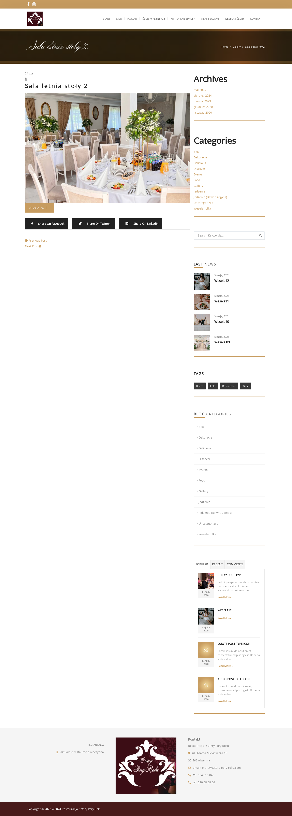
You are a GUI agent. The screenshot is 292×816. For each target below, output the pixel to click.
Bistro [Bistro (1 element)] (199, 386)
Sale (111, 18)
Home (224, 46)
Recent (217, 564)
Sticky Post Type (230, 575)
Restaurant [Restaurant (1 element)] (229, 386)
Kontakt (255, 18)
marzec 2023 (202, 101)
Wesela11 (221, 301)
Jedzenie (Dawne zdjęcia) (210, 197)
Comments (235, 564)
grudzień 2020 (203, 107)
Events (198, 174)
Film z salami (207, 18)
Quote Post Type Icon (234, 644)
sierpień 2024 (203, 95)
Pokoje (126, 18)
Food (197, 180)
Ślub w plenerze (148, 18)
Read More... (225, 597)
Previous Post (38, 240)
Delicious (200, 163)
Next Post (31, 246)
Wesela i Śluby (233, 18)
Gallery (237, 46)
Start (98, 18)
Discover (199, 169)
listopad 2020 (203, 112)
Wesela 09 (222, 342)
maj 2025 (200, 90)
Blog (197, 152)
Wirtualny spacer (179, 18)
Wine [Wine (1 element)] (246, 386)
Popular (201, 564)
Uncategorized (203, 203)
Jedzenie (199, 191)
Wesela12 (221, 280)
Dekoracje (200, 157)
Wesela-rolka (202, 208)
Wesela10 (221, 321)
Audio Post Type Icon (234, 679)
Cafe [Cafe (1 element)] (212, 386)
